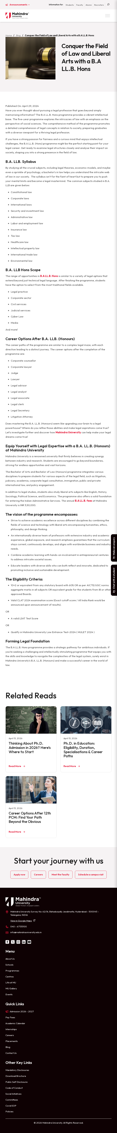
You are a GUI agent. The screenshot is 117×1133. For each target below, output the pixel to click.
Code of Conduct (14, 1087)
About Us (10, 958)
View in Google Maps (21, 920)
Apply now (19, 874)
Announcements (18, 4)
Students (70, 5)
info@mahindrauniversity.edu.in (26, 932)
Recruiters (99, 5)
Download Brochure (15, 1076)
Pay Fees (10, 1017)
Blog (18, 35)
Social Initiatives (13, 1093)
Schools (9, 964)
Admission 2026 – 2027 (22, 1011)
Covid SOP (10, 1105)
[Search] (108, 5)
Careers (38, 874)
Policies (9, 1111)
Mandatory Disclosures (17, 1070)
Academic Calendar (15, 1023)
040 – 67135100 (18, 926)
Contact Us (11, 1053)
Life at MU (10, 982)
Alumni (89, 5)
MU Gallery (11, 988)
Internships (11, 1029)
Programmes (12, 970)
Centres (9, 976)
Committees (11, 1099)
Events (8, 994)
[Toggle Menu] (107, 15)
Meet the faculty (60, 874)
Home (8, 35)
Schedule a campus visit (90, 874)
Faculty (79, 5)
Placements (11, 1041)
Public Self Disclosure (16, 1081)
